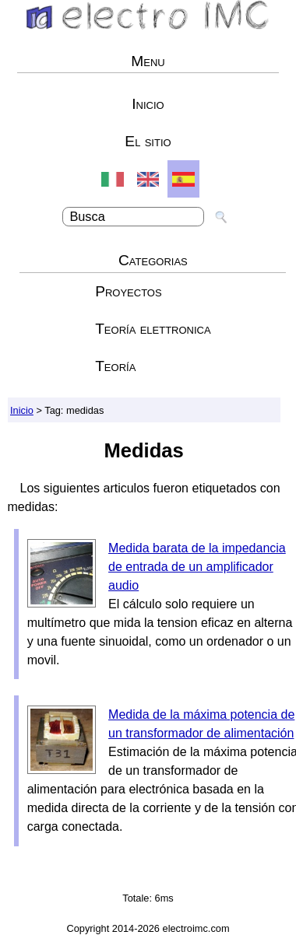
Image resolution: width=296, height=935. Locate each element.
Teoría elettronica (153, 328)
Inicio (148, 104)
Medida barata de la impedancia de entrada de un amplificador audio (197, 566)
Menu (147, 61)
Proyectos (128, 291)
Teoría (115, 366)
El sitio (148, 141)
